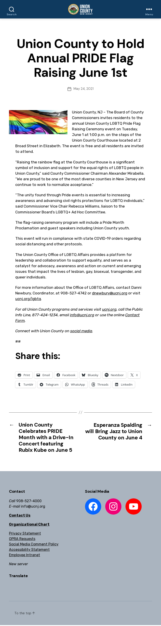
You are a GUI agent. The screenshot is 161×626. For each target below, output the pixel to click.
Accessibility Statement (29, 551)
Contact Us (19, 516)
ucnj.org (109, 309)
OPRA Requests (22, 540)
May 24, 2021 (84, 88)
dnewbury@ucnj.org (109, 293)
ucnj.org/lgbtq (28, 298)
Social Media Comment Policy (33, 545)
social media (81, 331)
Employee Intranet (24, 556)
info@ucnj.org (82, 315)
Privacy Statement (25, 534)
